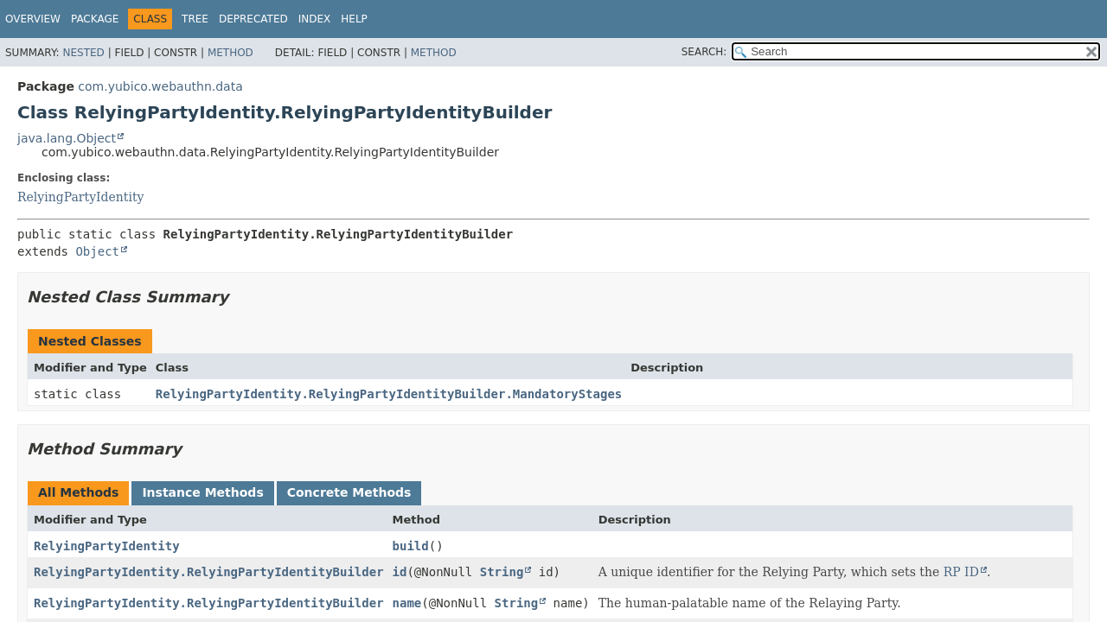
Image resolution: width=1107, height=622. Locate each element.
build (411, 546)
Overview (33, 19)
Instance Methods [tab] (202, 492)
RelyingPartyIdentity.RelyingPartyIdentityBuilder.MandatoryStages (389, 394)
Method (230, 53)
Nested (83, 53)
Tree (195, 19)
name (407, 603)
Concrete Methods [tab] (349, 492)
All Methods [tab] (78, 492)
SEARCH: (704, 52)
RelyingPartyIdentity (80, 197)
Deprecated (253, 19)
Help (354, 19)
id (400, 572)
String (502, 572)
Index (314, 19)
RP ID (961, 572)
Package (94, 19)
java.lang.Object (66, 138)
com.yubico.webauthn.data (160, 86)
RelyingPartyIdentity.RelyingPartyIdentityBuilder (209, 572)
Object (97, 251)
